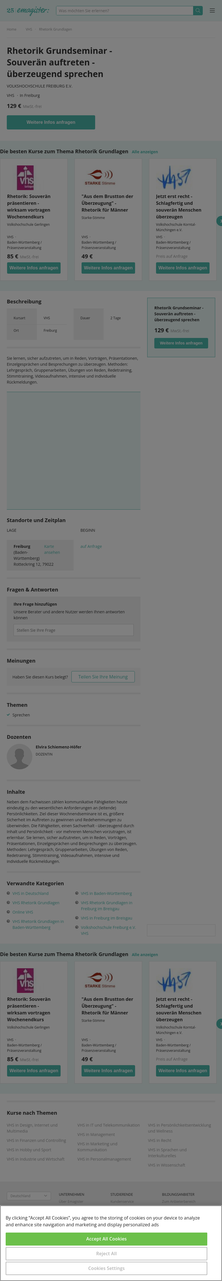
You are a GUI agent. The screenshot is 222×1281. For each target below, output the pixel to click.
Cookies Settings (106, 1268)
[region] (111, 1243)
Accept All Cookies (106, 1239)
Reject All (106, 1253)
